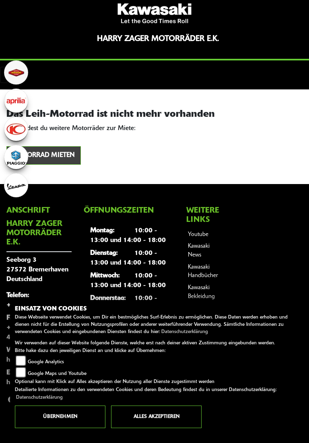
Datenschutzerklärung (184, 331)
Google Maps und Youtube (57, 373)
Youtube (198, 235)
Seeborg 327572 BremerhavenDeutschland (37, 270)
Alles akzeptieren (156, 416)
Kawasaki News (199, 250)
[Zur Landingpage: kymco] (16, 129)
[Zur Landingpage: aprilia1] (16, 101)
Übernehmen (60, 416)
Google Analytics (46, 362)
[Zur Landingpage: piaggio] (16, 157)
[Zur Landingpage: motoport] (16, 72)
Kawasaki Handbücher (203, 271)
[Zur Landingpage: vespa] (16, 185)
